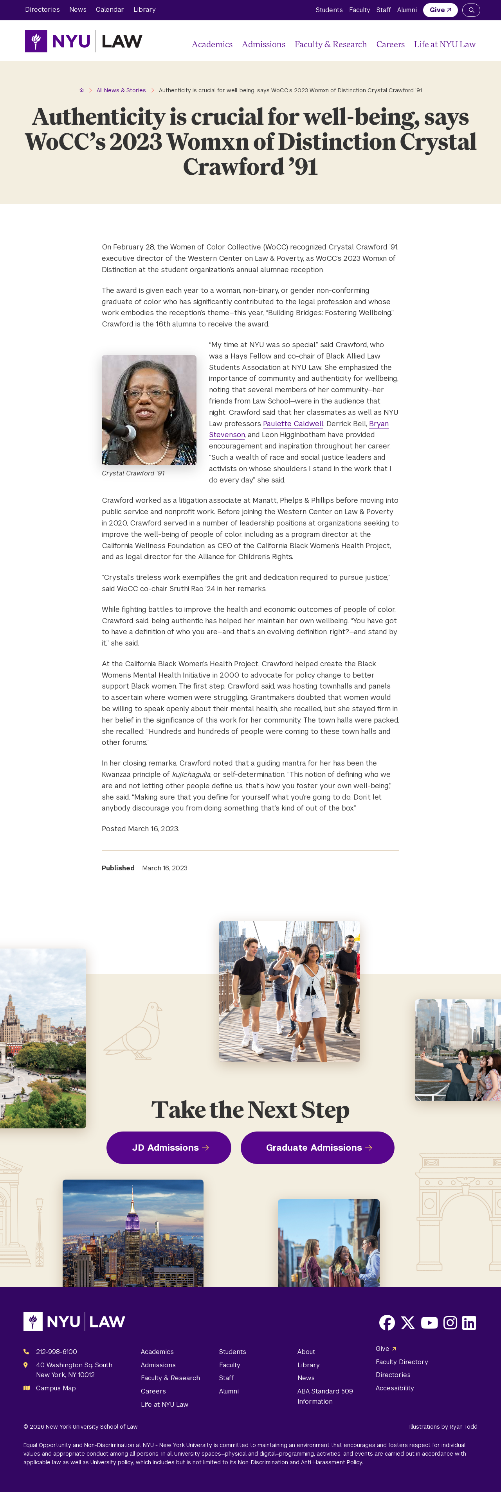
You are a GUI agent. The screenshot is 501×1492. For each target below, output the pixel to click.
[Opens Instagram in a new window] (450, 1323)
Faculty (359, 10)
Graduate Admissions (314, 1147)
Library (144, 9)
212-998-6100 (56, 1352)
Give (437, 10)
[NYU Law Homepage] (83, 41)
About (306, 1352)
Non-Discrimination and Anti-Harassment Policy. (300, 1462)
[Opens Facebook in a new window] (387, 1323)
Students (329, 10)
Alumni (407, 10)
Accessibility (395, 1388)
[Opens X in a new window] (408, 1323)
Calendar (110, 9)
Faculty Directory (402, 1362)
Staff (384, 10)
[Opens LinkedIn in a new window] (469, 1323)
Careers (391, 44)
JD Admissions (165, 1147)
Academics (212, 44)
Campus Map (56, 1388)
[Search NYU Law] (471, 10)
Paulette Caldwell (293, 423)
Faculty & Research (331, 44)
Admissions (263, 44)
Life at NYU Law (445, 44)
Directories (42, 9)
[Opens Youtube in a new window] (429, 1323)
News (78, 9)
